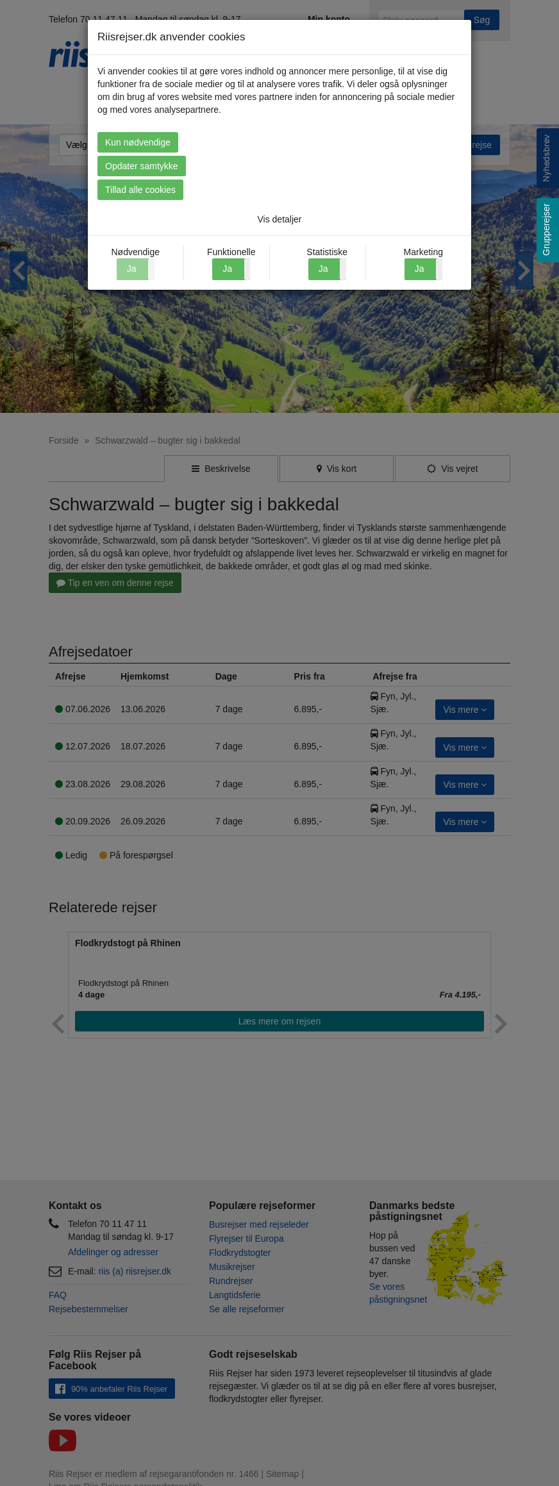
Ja (227, 268)
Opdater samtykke (141, 166)
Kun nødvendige (138, 142)
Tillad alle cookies (140, 190)
